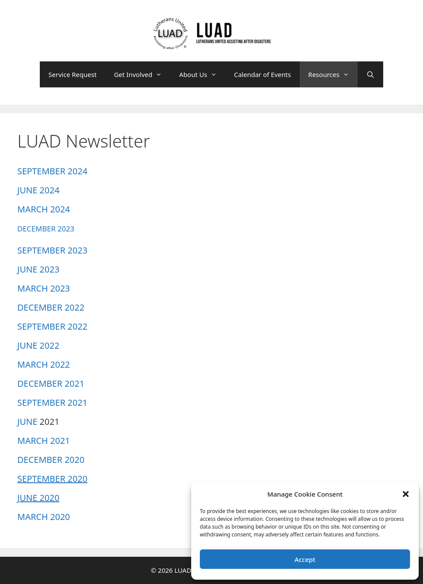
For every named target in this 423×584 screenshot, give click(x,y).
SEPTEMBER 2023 (52, 250)
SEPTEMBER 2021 (52, 402)
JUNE (27, 421)
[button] (405, 494)
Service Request (72, 74)
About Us (202, 74)
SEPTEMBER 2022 (52, 326)
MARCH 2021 (43, 440)
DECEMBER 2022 (50, 307)
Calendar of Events (262, 74)
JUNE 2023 (38, 269)
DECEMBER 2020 (50, 459)
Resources (333, 74)
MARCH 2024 (43, 209)
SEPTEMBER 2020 (52, 479)
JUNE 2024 (38, 190)
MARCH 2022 (43, 364)
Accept (305, 559)
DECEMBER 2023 (45, 229)
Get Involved (142, 74)
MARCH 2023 (43, 288)
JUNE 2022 (38, 345)
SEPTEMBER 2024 (52, 171)
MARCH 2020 (43, 517)
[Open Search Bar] (370, 74)
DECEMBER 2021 (50, 383)
